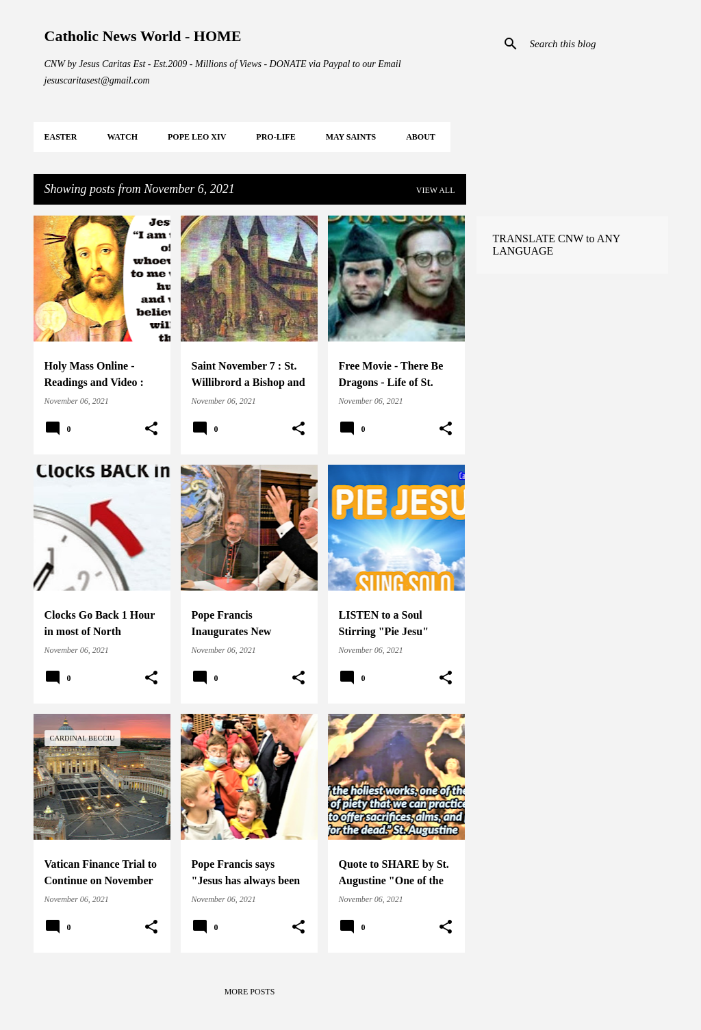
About (420, 137)
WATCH (122, 137)
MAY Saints (351, 137)
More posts (250, 991)
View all (435, 190)
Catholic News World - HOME (143, 35)
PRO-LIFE (275, 137)
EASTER (60, 137)
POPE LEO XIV (197, 137)
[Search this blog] (596, 43)
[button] (151, 429)
